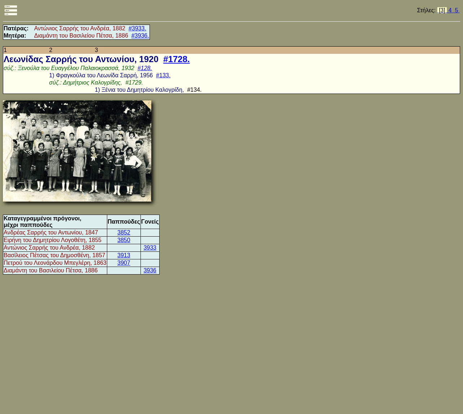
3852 (123, 232)
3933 (149, 248)
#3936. (140, 36)
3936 (149, 270)
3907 (123, 263)
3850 (123, 240)
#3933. (137, 28)
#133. (163, 75)
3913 (123, 255)
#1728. (176, 59)
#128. (145, 68)
